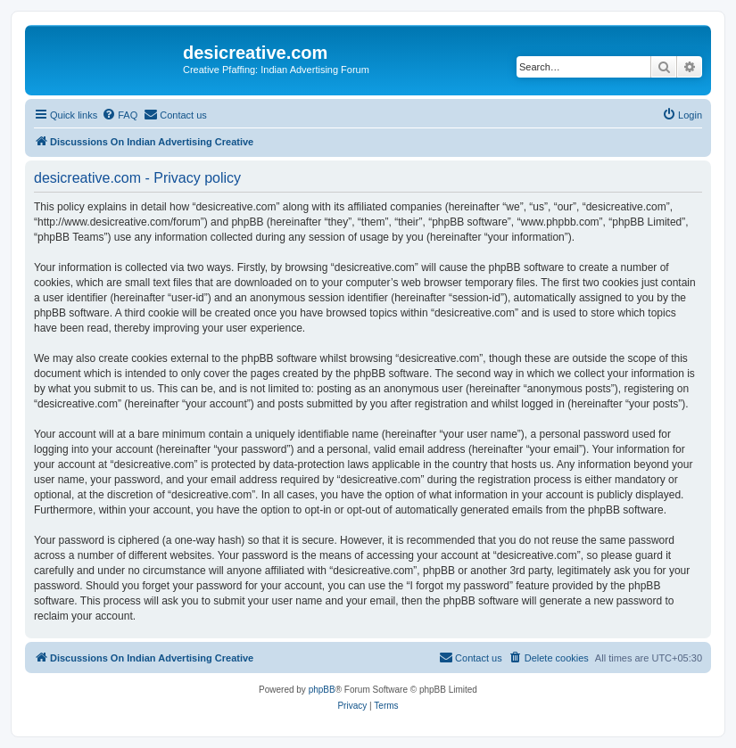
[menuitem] (119, 115)
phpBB (322, 690)
